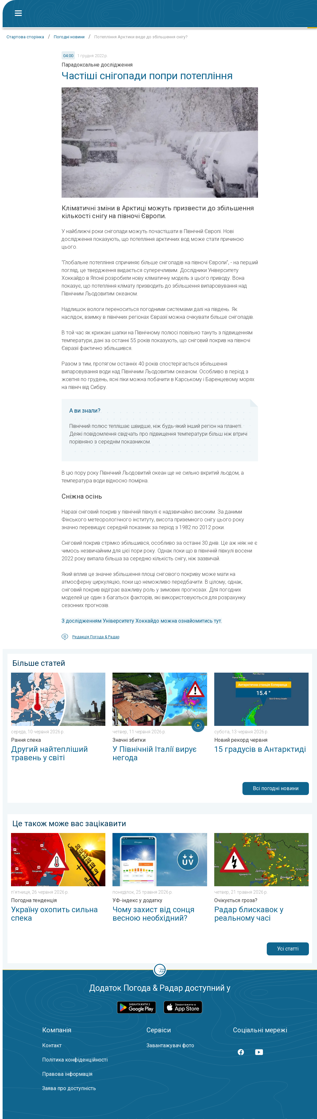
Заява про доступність (69, 1088)
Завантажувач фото (170, 1045)
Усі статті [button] (288, 949)
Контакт (52, 1045)
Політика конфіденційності (75, 1060)
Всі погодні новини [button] (276, 788)
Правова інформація (67, 1074)
